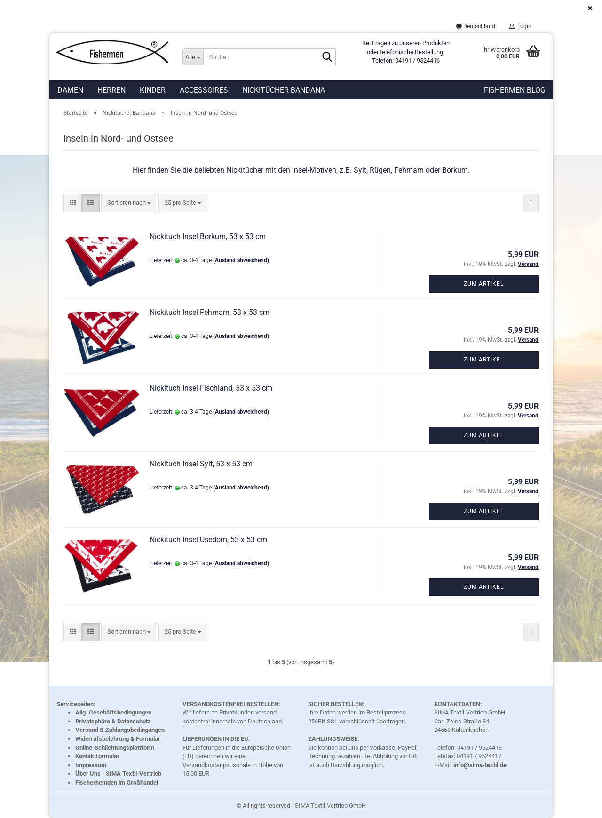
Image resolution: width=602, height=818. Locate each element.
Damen (70, 90)
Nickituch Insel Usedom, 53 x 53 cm (208, 539)
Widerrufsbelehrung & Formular (117, 738)
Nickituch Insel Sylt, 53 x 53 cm (201, 463)
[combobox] (129, 203)
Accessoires (204, 90)
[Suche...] (192, 56)
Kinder (153, 90)
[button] (475, 26)
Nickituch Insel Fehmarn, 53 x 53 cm (209, 312)
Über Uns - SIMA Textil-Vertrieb (118, 773)
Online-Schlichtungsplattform (114, 747)
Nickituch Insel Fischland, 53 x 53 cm (211, 388)
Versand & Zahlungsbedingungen (120, 729)
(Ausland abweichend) (241, 260)
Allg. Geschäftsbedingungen (113, 712)
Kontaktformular (97, 756)
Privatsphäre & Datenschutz (113, 721)
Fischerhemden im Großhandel (116, 782)
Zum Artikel (484, 284)
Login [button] (520, 26)
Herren (111, 90)
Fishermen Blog (515, 90)
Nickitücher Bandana (283, 90)
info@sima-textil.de (480, 765)
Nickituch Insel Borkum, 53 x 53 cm (208, 236)
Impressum (90, 765)
